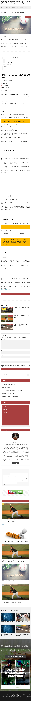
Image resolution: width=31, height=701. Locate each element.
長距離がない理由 (5, 67)
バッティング (17, 4)
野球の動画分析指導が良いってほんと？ (8, 393)
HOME (3, 7)
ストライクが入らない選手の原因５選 (8, 521)
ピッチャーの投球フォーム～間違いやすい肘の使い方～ (11, 602)
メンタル (4, 418)
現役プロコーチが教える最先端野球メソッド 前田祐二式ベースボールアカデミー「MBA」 (13, 2)
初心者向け (10, 307)
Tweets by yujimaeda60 (5, 289)
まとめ (4, 69)
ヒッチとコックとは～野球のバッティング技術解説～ (23, 635)
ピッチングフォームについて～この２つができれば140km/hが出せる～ (14, 561)
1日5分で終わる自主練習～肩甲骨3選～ (22, 307)
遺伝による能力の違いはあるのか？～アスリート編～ (8, 635)
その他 (4, 406)
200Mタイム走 (6, 60)
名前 (2, 350)
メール (2, 355)
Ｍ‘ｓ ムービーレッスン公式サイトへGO (15, 656)
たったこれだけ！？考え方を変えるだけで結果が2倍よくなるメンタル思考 (15, 541)
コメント (3, 339)
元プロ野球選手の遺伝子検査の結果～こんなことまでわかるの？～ (13, 390)
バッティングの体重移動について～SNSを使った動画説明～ (22, 325)
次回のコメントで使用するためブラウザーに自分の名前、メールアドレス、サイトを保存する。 (15, 366)
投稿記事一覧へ (15, 463)
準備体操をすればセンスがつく (7, 387)
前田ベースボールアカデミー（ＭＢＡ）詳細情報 (10, 396)
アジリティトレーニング (8, 62)
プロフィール (27, 4)
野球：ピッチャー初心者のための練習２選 (21, 316)
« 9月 (4, 484)
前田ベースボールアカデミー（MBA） (7, 4)
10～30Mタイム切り (7, 64)
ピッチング (22, 4)
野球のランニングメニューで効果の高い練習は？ (20, 7)
